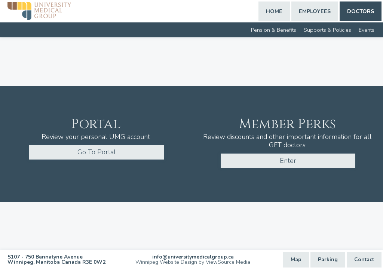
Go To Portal (96, 152)
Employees (315, 11)
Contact (364, 259)
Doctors (360, 11)
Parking (328, 259)
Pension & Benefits (273, 30)
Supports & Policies (327, 30)
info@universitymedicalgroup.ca (193, 256)
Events (366, 30)
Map (296, 259)
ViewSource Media (228, 262)
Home (274, 11)
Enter (288, 160)
